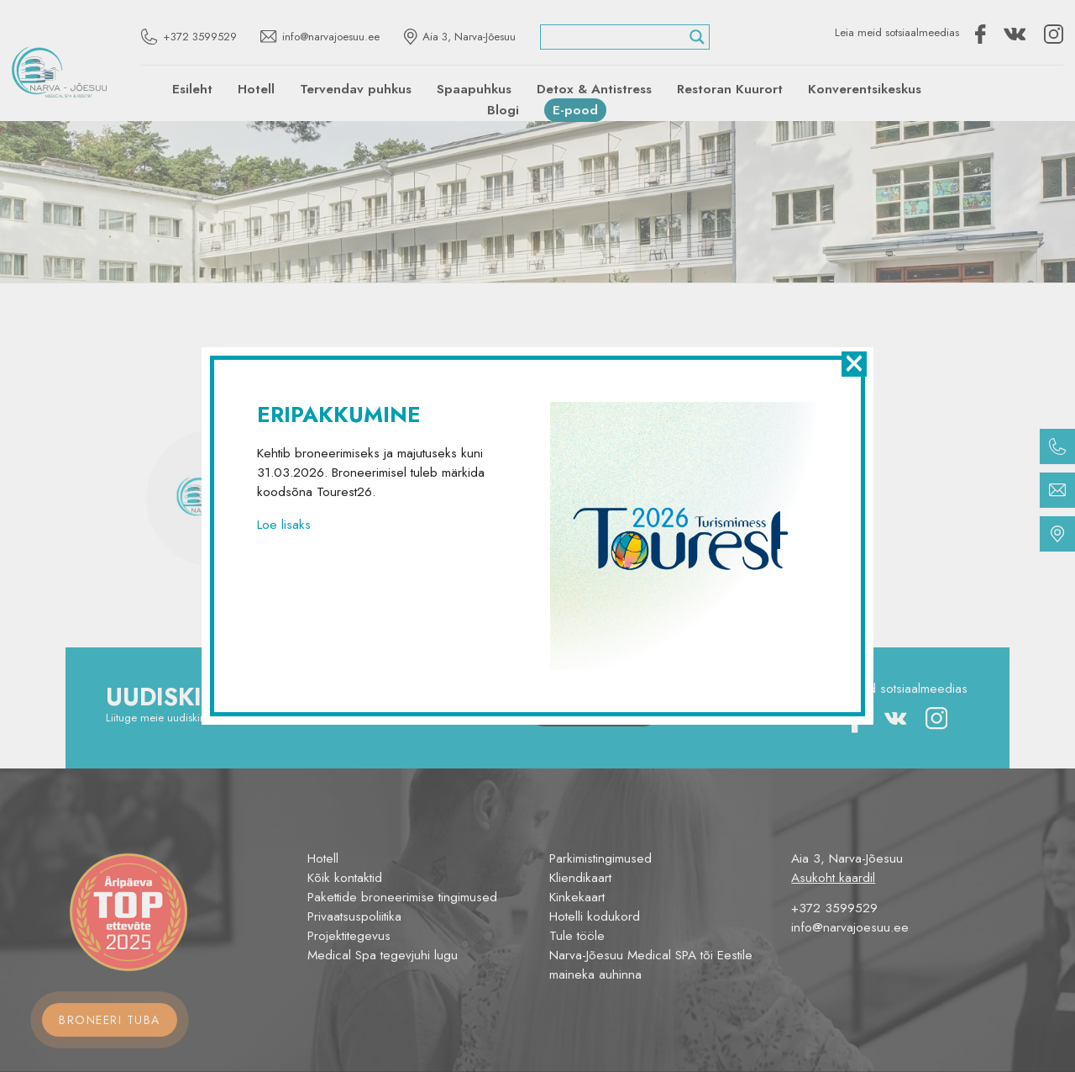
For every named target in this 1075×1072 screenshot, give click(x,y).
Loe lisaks (284, 524)
